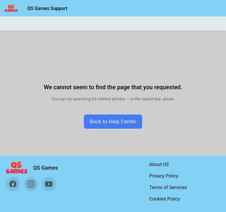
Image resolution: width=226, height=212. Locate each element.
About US (159, 164)
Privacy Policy (163, 176)
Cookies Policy (164, 199)
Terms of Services (168, 187)
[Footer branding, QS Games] (35, 167)
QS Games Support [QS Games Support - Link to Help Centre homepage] (47, 8)
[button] (113, 121)
